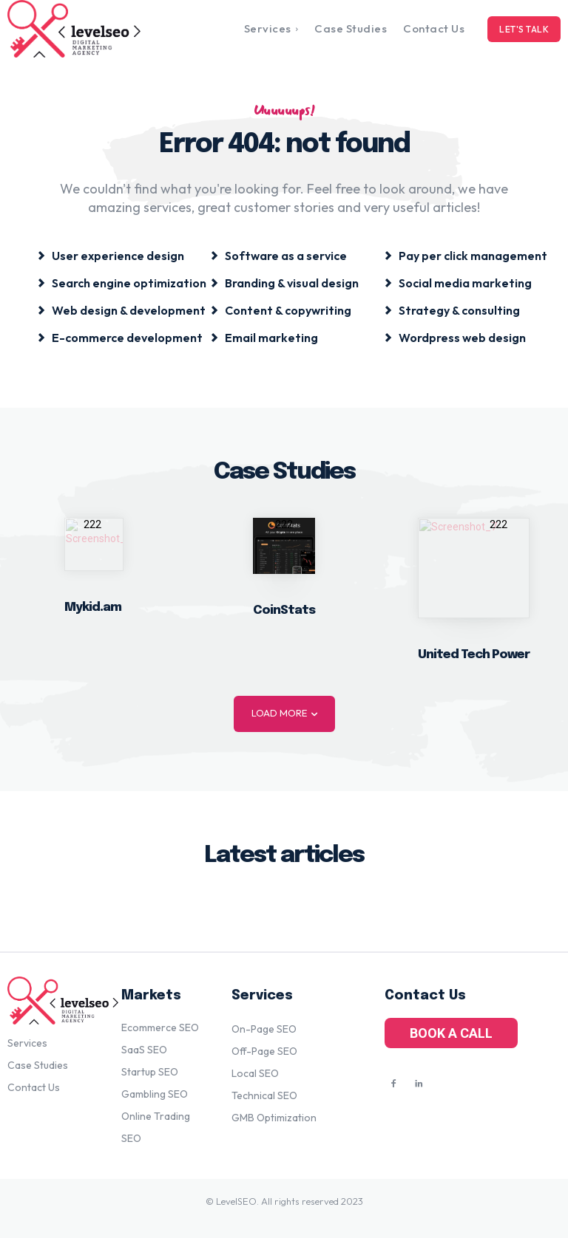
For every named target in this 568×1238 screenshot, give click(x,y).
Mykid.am (92, 607)
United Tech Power (474, 655)
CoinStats (284, 610)
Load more (284, 713)
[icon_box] (111, 254)
